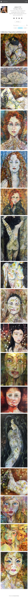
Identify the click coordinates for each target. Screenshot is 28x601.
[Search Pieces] (26, 25)
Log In (26, 1)
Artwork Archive (16, 595)
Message (17, 21)
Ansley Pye (17, 7)
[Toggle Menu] (1, 1)
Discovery (5, 1)
